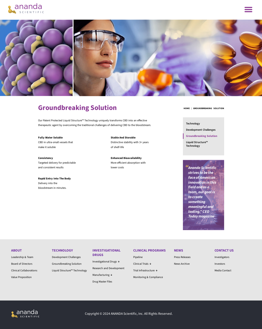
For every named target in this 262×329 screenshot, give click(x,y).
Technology (193, 123)
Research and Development (108, 268)
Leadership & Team (22, 257)
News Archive (182, 264)
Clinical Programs (149, 250)
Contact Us (224, 250)
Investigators (222, 257)
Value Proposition (21, 277)
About (16, 250)
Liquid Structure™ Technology (197, 144)
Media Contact (223, 270)
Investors (220, 264)
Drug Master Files (102, 282)
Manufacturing (102, 275)
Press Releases (182, 257)
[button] (248, 9)
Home (187, 108)
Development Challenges (200, 130)
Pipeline (138, 257)
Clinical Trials (142, 264)
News (178, 250)
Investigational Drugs (106, 252)
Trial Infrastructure (145, 270)
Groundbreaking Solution (201, 136)
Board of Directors (21, 264)
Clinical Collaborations (24, 270)
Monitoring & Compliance (148, 277)
